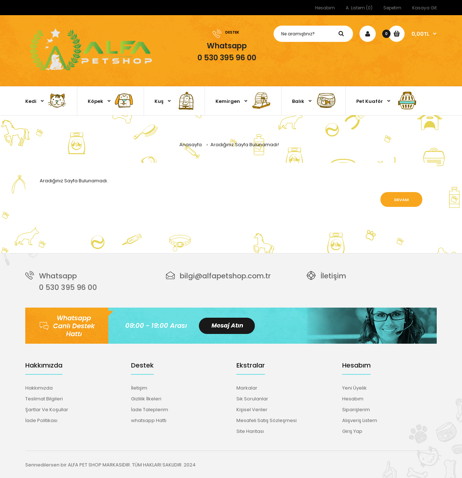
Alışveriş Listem (359, 420)
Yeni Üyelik (354, 387)
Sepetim (392, 8)
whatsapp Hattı (148, 420)
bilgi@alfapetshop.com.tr (225, 276)
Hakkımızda (39, 387)
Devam (401, 200)
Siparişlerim (356, 409)
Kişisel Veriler (251, 409)
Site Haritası (250, 431)
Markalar (246, 387)
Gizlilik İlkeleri (146, 398)
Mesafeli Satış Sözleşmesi (266, 420)
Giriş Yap (352, 431)
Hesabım (325, 8)
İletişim (333, 276)
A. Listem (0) (359, 8)
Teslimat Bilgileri (44, 398)
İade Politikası (41, 420)
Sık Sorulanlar (252, 398)
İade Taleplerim (149, 409)
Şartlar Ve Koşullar (46, 409)
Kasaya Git (424, 8)
